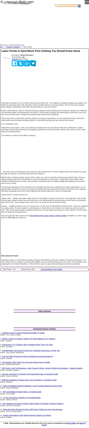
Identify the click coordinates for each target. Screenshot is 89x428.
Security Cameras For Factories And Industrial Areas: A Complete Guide (30, 374)
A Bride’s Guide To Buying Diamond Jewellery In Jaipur (23, 333)
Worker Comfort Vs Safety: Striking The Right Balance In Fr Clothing (28, 339)
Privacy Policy (71, 423)
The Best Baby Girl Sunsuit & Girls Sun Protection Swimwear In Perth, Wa (31, 351)
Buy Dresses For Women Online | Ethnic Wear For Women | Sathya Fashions (33, 404)
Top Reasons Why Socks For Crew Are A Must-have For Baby (26, 362)
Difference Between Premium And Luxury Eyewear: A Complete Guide (29, 380)
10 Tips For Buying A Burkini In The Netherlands (21, 398)
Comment (15, 59)
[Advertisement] (44, 26)
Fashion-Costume (13, 47)
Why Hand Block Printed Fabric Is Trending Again (22, 392)
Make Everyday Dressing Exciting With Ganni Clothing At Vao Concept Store (33, 409)
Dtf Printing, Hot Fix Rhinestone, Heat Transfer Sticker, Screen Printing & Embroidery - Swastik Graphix (42, 368)
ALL (1, 47)
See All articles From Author (52, 269)
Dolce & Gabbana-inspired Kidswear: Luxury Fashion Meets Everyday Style (32, 386)
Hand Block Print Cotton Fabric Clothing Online (48, 216)
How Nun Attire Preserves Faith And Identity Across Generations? (27, 356)
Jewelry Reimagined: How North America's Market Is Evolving (27, 415)
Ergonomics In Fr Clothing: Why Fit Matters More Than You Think (27, 345)
